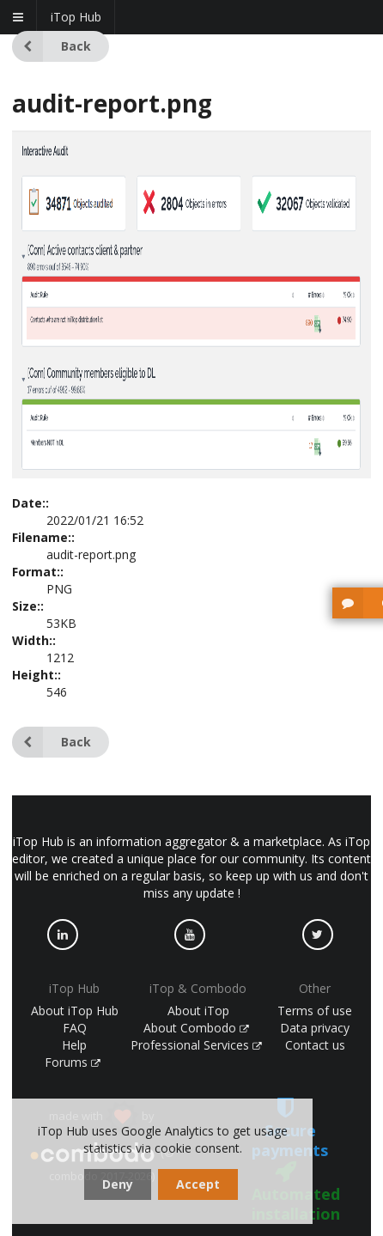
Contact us (315, 1045)
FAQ (75, 1028)
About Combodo (196, 1028)
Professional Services (197, 1045)
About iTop (198, 1010)
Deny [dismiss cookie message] (117, 1184)
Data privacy (315, 1028)
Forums (73, 1062)
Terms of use (314, 1010)
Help (74, 1045)
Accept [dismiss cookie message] (198, 1184)
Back (51, 46)
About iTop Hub (75, 1010)
